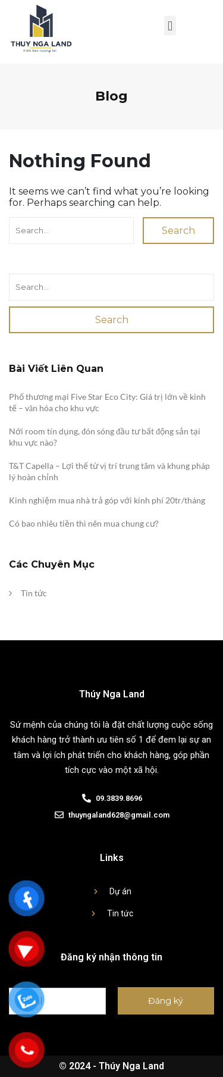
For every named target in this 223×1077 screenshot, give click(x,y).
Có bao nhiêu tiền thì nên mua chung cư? (84, 523)
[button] (169, 23)
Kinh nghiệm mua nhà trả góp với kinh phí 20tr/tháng (107, 500)
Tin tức (34, 593)
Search (178, 230)
